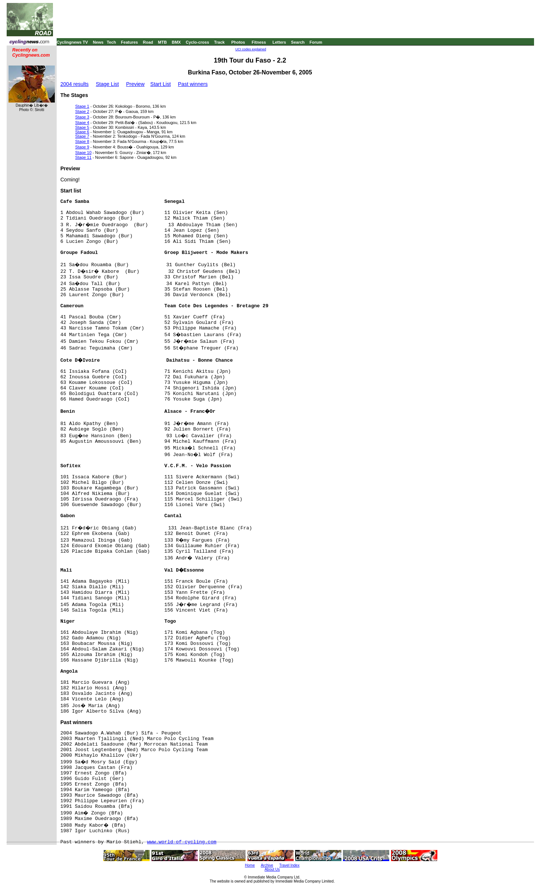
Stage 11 (83, 157)
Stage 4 (82, 122)
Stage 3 (82, 117)
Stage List (107, 84)
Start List (160, 84)
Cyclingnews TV (72, 42)
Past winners (193, 84)
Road (148, 42)
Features (129, 42)
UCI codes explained (250, 49)
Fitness (258, 42)
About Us (272, 869)
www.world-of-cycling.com (181, 842)
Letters (279, 42)
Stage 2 (82, 111)
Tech (111, 42)
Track (219, 42)
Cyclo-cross (197, 42)
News (98, 42)
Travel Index (289, 865)
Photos (238, 42)
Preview (135, 84)
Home (250, 865)
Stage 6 (82, 132)
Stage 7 (82, 136)
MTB (162, 42)
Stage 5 (82, 127)
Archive (267, 865)
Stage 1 (82, 106)
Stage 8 (82, 141)
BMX (176, 42)
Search (298, 42)
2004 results (74, 84)
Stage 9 (82, 147)
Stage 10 (83, 152)
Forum (316, 42)
